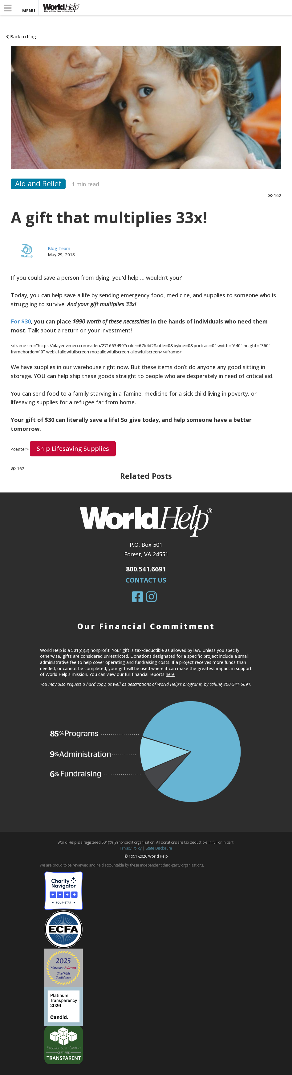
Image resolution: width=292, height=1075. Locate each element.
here (170, 674)
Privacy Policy (131, 848)
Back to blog (21, 36)
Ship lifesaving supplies (73, 448)
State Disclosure (159, 848)
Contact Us (146, 580)
